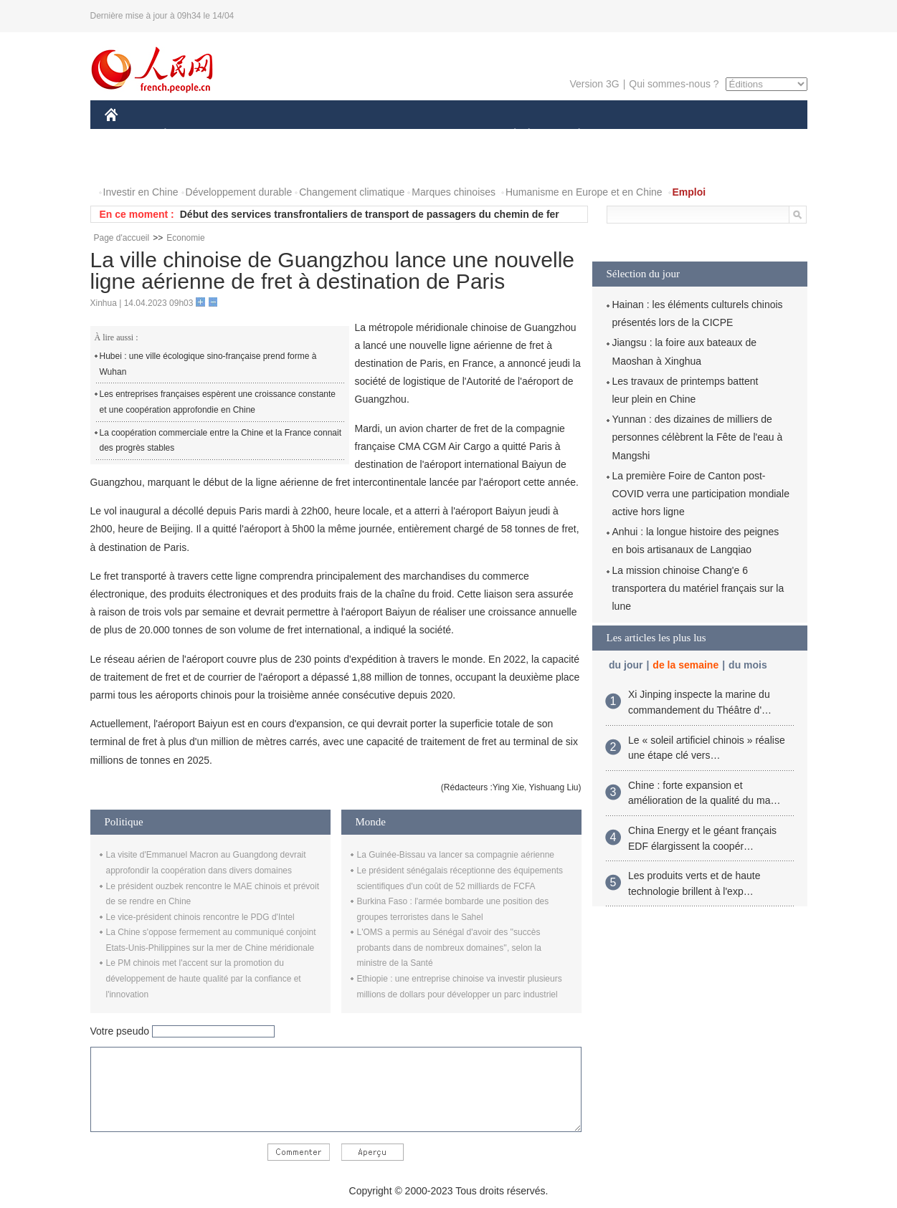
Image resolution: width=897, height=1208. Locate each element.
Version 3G (594, 84)
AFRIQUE (317, 135)
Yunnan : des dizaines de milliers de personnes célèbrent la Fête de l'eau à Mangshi (697, 437)
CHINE (129, 135)
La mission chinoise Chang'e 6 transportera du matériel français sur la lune (698, 588)
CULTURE (444, 135)
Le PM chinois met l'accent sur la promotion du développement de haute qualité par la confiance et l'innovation (203, 978)
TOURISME (690, 135)
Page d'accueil (122, 238)
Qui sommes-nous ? (673, 84)
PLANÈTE (571, 135)
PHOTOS (134, 164)
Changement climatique (351, 192)
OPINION (757, 135)
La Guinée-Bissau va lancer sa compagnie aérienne (456, 855)
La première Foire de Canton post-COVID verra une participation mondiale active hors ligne (700, 493)
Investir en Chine (141, 192)
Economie (185, 238)
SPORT (629, 135)
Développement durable (239, 192)
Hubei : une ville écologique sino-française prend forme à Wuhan (208, 364)
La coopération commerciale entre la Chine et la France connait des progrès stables (221, 441)
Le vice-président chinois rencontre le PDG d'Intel (200, 917)
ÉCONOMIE (191, 135)
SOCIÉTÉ (508, 135)
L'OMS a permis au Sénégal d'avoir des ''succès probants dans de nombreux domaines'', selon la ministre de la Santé (449, 947)
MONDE (257, 135)
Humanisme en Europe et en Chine (584, 192)
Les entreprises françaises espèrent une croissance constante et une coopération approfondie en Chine (218, 402)
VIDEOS (191, 164)
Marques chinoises (453, 192)
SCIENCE (380, 135)
